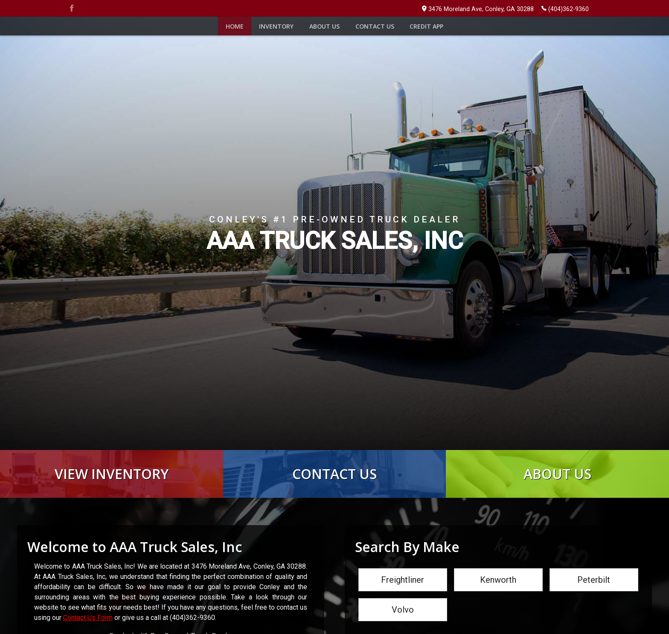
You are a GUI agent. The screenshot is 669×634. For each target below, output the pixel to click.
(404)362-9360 (565, 8)
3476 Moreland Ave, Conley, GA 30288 (478, 9)
